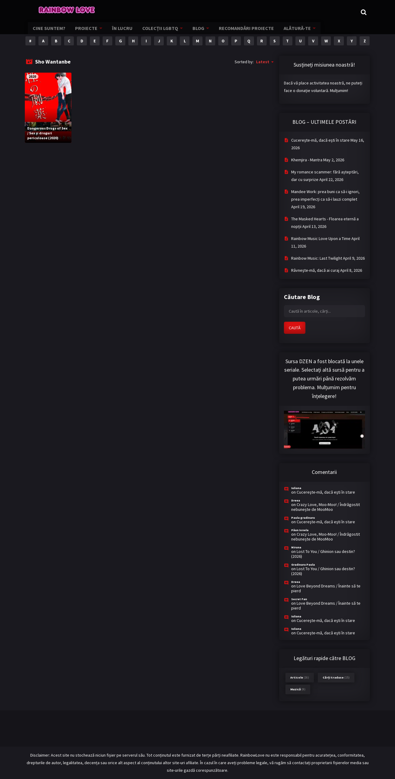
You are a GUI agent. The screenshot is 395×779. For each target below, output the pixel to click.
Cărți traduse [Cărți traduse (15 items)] (336, 677)
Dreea (295, 500)
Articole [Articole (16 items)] (299, 677)
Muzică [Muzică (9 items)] (297, 689)
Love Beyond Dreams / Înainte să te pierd (325, 588)
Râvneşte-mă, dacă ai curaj (315, 270)
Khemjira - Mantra (306, 160)
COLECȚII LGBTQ (156, 32)
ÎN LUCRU (120, 32)
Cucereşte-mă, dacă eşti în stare (320, 140)
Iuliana (296, 488)
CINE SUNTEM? (51, 32)
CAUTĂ (295, 327)
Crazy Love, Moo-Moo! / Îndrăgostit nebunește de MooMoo (325, 507)
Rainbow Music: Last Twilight (316, 258)
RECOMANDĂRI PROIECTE (239, 32)
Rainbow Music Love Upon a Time (321, 238)
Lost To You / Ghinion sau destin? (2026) (323, 554)
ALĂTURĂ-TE (288, 32)
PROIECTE (86, 32)
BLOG (193, 32)
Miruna (296, 547)
